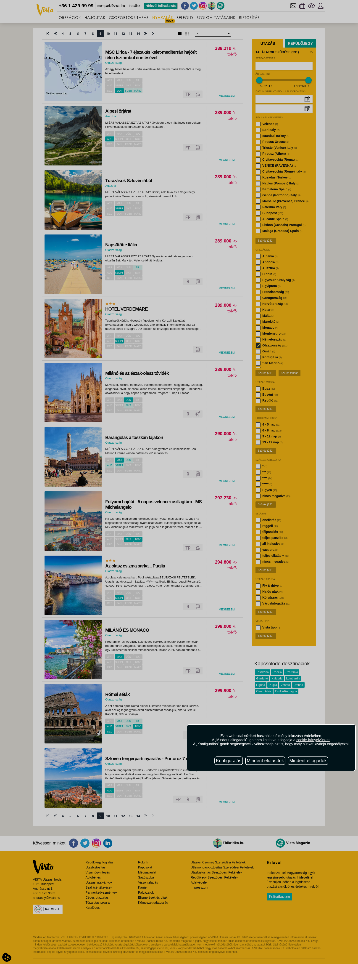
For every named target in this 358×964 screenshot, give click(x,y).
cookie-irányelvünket (313, 740)
